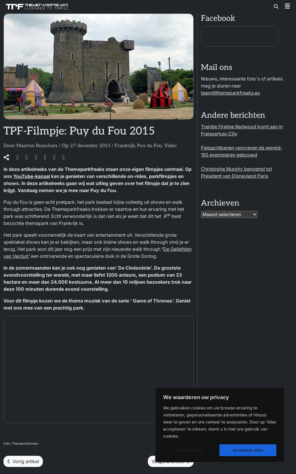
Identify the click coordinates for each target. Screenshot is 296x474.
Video (170, 146)
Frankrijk (125, 146)
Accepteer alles (248, 450)
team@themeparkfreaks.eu (230, 93)
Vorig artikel (23, 461)
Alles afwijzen (190, 450)
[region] (219, 425)
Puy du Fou (149, 146)
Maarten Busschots (36, 146)
